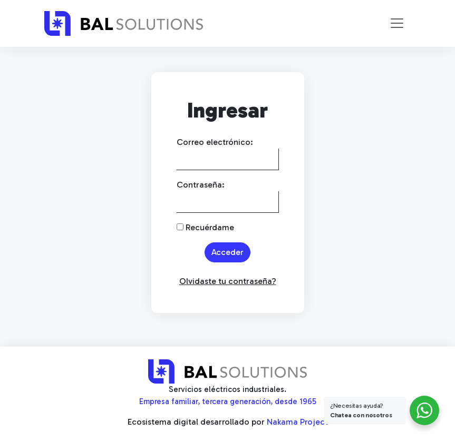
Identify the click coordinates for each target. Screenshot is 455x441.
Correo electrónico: (215, 142)
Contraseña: (201, 185)
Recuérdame (205, 227)
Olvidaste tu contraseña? (227, 281)
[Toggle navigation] (397, 23)
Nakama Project (297, 422)
